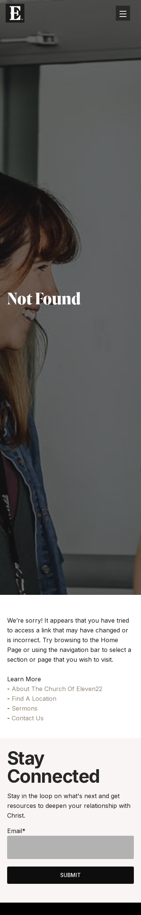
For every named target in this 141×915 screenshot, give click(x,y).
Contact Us (28, 718)
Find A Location (34, 698)
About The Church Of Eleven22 (57, 689)
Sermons (25, 708)
